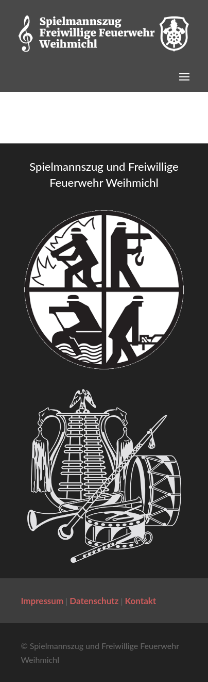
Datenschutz (94, 600)
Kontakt (141, 600)
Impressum (42, 600)
